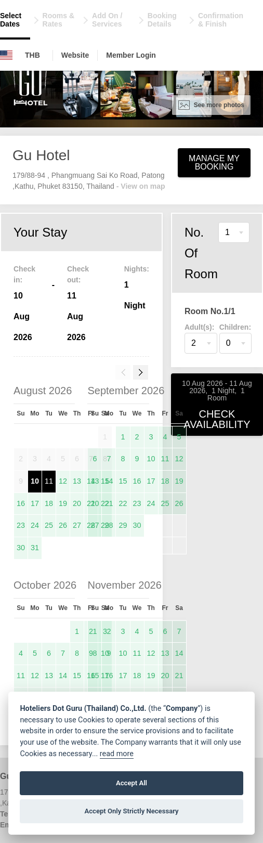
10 (35, 481)
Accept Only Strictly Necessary (131, 811)
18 (49, 503)
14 (108, 481)
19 (63, 503)
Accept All (131, 783)
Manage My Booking (214, 162)
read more (117, 753)
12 (63, 481)
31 (35, 547)
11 (49, 481)
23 (21, 525)
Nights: (136, 269)
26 (63, 525)
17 (35, 503)
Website (75, 55)
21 (108, 503)
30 (21, 547)
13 (77, 481)
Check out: (78, 274)
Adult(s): (200, 327)
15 (123, 481)
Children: (235, 327)
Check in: (24, 274)
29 (123, 525)
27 (77, 525)
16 (21, 503)
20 (77, 503)
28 (108, 525)
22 (123, 503)
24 (35, 525)
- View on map (140, 186)
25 (49, 525)
